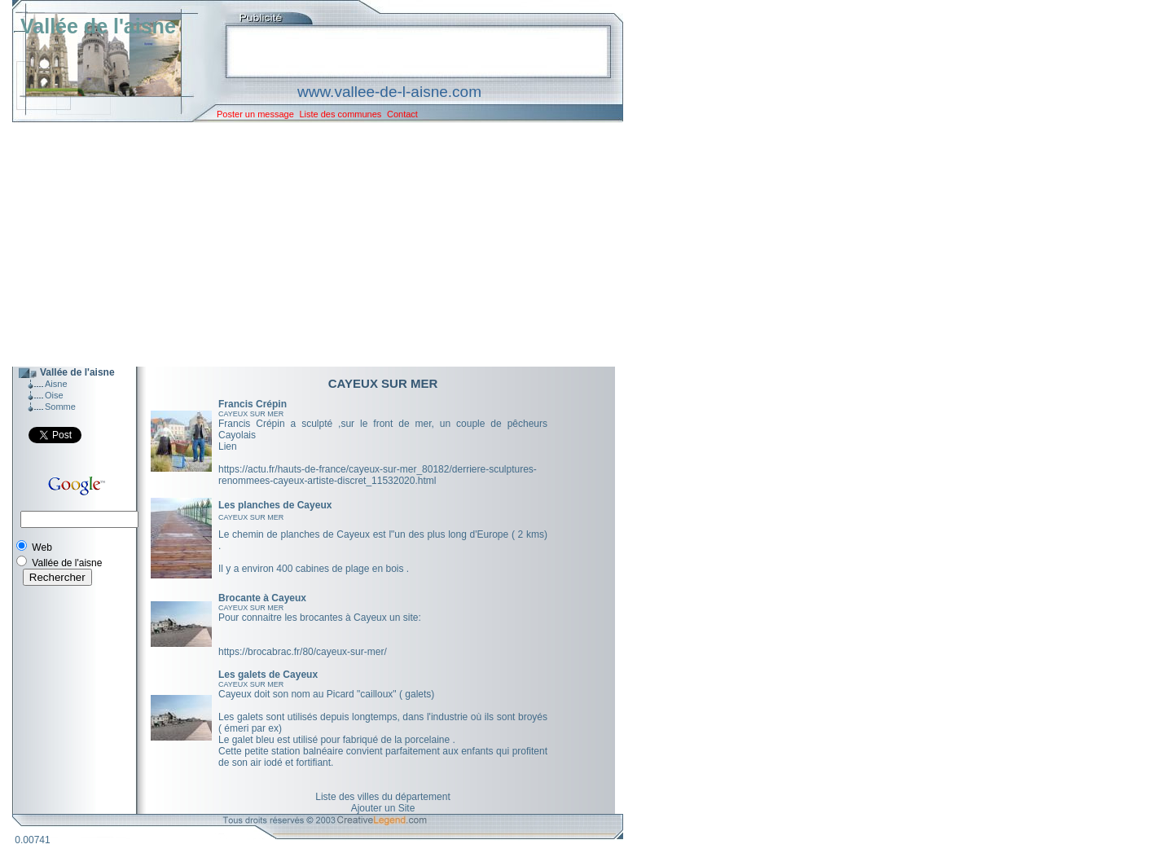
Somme (60, 406)
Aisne (56, 384)
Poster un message (255, 114)
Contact (402, 114)
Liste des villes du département (382, 796)
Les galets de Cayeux (268, 674)
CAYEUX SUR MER (250, 414)
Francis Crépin (252, 404)
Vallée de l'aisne (98, 26)
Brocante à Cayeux (262, 598)
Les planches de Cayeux (275, 505)
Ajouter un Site (383, 808)
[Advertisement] (305, 244)
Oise (54, 395)
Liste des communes (340, 114)
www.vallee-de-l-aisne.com (389, 91)
